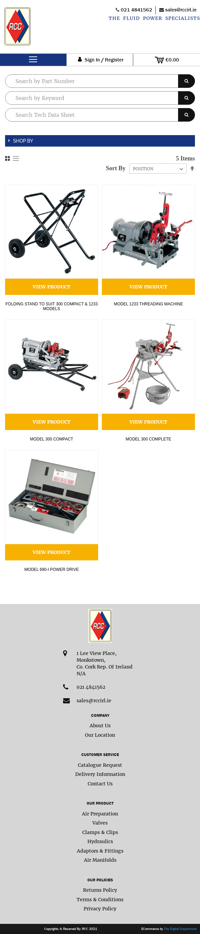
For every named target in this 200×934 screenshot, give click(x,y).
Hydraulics (100, 841)
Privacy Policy (100, 909)
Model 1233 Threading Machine (148, 304)
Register (114, 60)
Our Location (100, 735)
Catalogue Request (100, 765)
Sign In (92, 60)
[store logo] (17, 30)
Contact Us (100, 784)
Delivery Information (100, 774)
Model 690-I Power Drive (51, 569)
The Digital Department (180, 929)
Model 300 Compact (51, 439)
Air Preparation (100, 814)
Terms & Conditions (100, 900)
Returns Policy (100, 890)
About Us (100, 726)
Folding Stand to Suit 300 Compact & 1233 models (51, 306)
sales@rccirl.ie (181, 9)
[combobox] (100, 98)
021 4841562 (136, 9)
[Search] (186, 81)
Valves (100, 823)
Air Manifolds (100, 860)
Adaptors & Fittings (100, 851)
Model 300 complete (148, 439)
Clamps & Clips (100, 832)
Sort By (116, 168)
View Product (51, 287)
